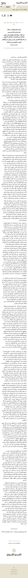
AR (5, 22)
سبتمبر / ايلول (15, 9)
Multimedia (14, 45)
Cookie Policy (14, 571)
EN (11, 22)
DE (8, 22)
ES (14, 22)
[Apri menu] (2, 3)
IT (19, 22)
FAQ (14, 567)
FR (17, 22)
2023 (21, 9)
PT (14, 24)
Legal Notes (14, 569)
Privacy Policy (14, 573)
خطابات (25, 9)
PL (22, 22)
